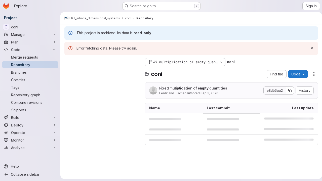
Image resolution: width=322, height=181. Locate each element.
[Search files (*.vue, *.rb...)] (102, 72)
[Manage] (30, 34)
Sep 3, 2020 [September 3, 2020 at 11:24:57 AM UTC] (209, 93)
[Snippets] (30, 109)
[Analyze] (30, 147)
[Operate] (30, 132)
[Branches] (30, 72)
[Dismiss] (310, 48)
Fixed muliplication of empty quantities (193, 88)
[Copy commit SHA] (288, 90)
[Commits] (30, 79)
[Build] (30, 117)
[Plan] (30, 42)
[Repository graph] (30, 94)
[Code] (30, 49)
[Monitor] (30, 140)
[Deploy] (30, 124)
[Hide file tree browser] (68, 62)
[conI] (30, 26)
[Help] (30, 166)
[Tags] (30, 87)
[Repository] (30, 64)
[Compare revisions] (30, 102)
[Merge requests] (30, 57)
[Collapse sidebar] (30, 174)
